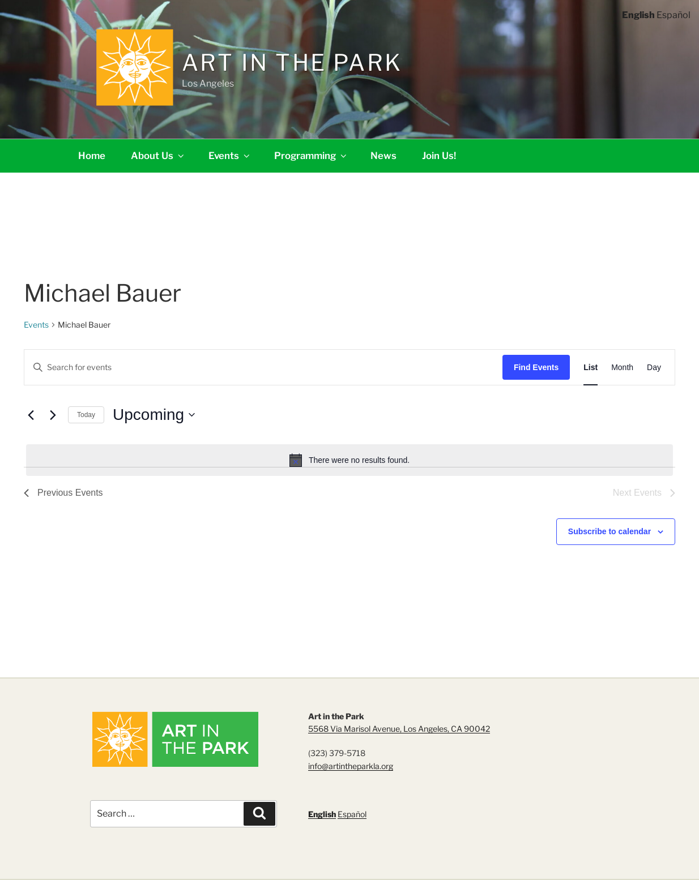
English (322, 814)
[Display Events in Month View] (622, 367)
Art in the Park (292, 62)
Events (230, 155)
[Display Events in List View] (590, 367)
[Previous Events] (30, 415)
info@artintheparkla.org (350, 766)
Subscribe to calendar (609, 531)
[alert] (349, 460)
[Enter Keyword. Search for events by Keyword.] (263, 367)
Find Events (536, 367)
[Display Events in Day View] (654, 367)
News (383, 155)
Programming (311, 155)
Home (91, 155)
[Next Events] (52, 415)
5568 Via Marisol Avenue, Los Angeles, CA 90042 (399, 728)
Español (352, 814)
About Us (158, 155)
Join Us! (439, 155)
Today (86, 415)
